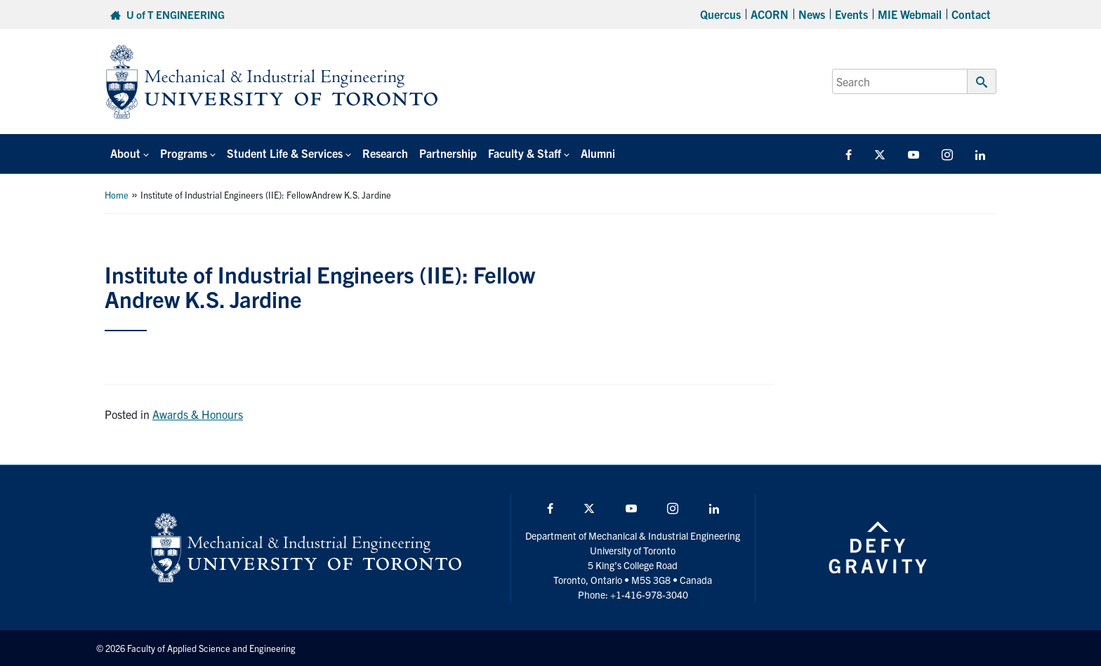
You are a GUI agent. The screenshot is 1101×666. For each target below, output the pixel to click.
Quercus (720, 14)
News (811, 14)
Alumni (598, 153)
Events (851, 14)
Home (116, 195)
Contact (971, 14)
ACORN (770, 14)
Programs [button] (183, 153)
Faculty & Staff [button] (524, 153)
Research (385, 153)
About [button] (125, 153)
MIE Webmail (910, 14)
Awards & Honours (197, 414)
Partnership (448, 153)
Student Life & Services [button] (285, 153)
